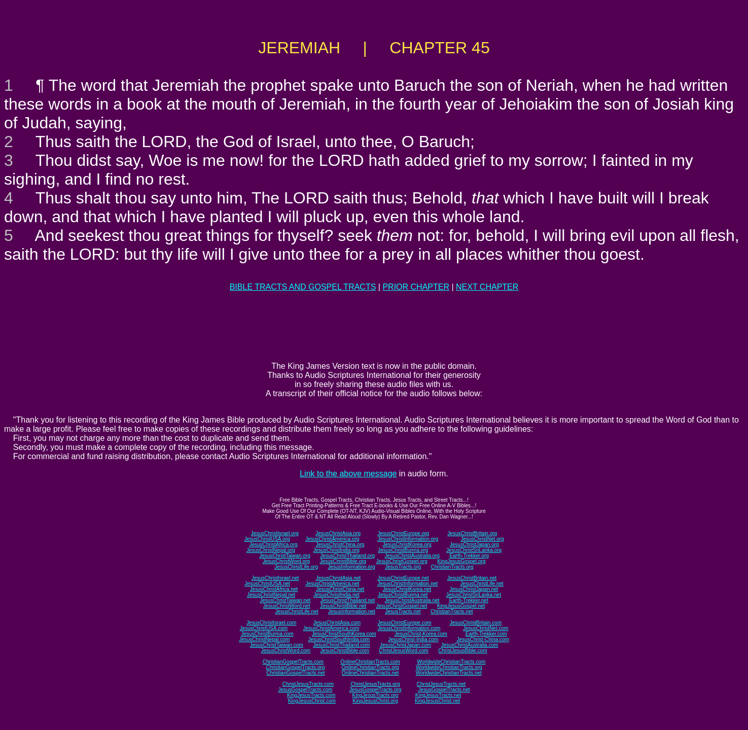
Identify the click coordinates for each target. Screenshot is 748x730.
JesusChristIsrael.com (271, 622)
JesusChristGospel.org (402, 561)
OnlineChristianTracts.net (370, 673)
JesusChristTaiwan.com (276, 645)
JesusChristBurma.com (267, 634)
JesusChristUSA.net (267, 583)
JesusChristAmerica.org (332, 539)
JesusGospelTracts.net (444, 689)
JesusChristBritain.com (476, 622)
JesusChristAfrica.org (274, 544)
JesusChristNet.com (485, 628)
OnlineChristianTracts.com (370, 662)
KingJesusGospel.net (461, 606)
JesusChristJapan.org (474, 544)
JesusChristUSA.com (264, 628)
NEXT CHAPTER (487, 287)
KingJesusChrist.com (312, 701)
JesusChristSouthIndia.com (339, 639)
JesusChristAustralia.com (469, 645)
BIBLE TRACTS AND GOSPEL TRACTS (303, 287)
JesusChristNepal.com (264, 639)
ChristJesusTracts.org (375, 684)
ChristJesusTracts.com (308, 684)
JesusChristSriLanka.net (473, 595)
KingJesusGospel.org (461, 561)
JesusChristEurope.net (403, 578)
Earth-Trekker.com (486, 634)
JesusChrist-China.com (482, 639)
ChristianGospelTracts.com (293, 662)
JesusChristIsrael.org (275, 533)
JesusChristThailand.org (347, 556)
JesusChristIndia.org (336, 550)
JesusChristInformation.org (407, 539)
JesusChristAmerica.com (331, 628)
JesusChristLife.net (482, 583)
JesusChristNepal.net (271, 595)
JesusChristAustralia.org (412, 556)
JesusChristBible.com (344, 650)
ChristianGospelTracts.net (295, 673)
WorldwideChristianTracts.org (449, 667)
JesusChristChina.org (340, 544)
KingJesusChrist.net (437, 701)
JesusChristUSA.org (267, 539)
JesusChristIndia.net (336, 595)
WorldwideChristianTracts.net (449, 673)
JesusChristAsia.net (338, 578)
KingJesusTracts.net (438, 695)
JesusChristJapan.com (405, 645)
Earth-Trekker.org (468, 556)
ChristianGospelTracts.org (295, 667)
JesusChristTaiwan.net (285, 600)
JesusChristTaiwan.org (284, 556)
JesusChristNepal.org (270, 550)
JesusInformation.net (351, 611)
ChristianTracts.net (452, 611)
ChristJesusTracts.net (441, 684)
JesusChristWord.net (286, 606)
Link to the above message (348, 473)
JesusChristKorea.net (406, 589)
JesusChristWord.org (286, 561)
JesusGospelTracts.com (305, 689)
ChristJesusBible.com (462, 650)
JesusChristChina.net (340, 589)
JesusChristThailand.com (341, 645)
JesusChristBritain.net (471, 578)
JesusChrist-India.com (413, 639)
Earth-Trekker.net (468, 600)
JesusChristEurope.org (403, 533)
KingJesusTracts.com (311, 695)
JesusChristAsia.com (337, 622)
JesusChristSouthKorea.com (344, 634)
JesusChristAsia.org (338, 533)
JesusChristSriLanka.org (474, 550)
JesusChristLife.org (296, 567)
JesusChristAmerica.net (332, 583)
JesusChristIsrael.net (275, 578)
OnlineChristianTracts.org (370, 667)
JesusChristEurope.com (404, 622)
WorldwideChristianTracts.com (451, 662)
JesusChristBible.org (342, 561)
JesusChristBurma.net (403, 595)
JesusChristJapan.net (473, 589)
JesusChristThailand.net (347, 600)
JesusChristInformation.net (407, 583)
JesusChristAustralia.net (412, 600)
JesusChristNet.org (482, 539)
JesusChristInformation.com (408, 628)
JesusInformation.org (351, 567)
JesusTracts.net (402, 611)
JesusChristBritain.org (472, 533)
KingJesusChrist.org (375, 701)
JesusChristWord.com (286, 650)
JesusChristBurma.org (403, 550)
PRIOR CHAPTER (415, 287)
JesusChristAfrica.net (274, 589)
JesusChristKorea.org (406, 544)
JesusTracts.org (403, 567)
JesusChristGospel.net (402, 606)
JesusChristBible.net (343, 606)
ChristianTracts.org (452, 567)
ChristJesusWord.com (404, 650)
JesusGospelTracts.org (375, 689)
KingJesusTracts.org (375, 695)
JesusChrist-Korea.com (421, 634)
